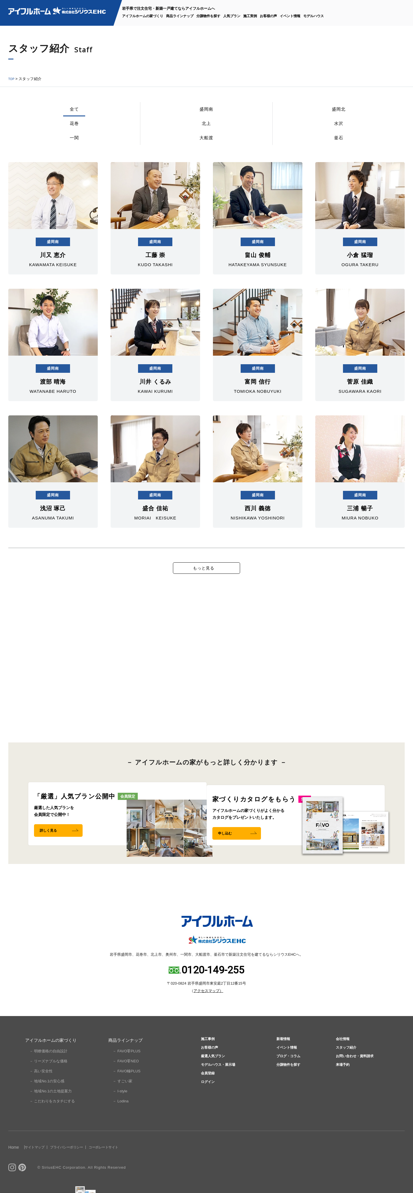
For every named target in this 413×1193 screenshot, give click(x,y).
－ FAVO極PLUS (126, 1091)
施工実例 (250, 16)
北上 (206, 113)
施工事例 (206, 1060)
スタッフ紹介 (345, 1071)
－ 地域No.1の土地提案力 (50, 1111)
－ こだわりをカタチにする (52, 1121)
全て (30, 113)
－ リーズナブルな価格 (48, 1081)
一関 (294, 113)
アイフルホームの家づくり (142, 16)
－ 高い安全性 (41, 1091)
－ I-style (120, 1111)
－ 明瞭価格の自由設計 (48, 1071)
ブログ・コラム (288, 1083)
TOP (12, 79)
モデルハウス (313, 16)
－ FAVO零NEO (126, 1081)
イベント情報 (290, 16)
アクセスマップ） (208, 1011)
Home (13, 1167)
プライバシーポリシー (86, 1167)
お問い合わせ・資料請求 (356, 1083)
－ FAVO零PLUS (126, 1071)
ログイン (206, 1117)
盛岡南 (74, 113)
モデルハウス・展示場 (218, 1094)
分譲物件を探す (208, 16)
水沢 (250, 113)
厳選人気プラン (212, 1083)
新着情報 (281, 1060)
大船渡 (338, 113)
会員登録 (206, 1106)
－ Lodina (121, 1121)
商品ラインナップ (179, 16)
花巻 (162, 113)
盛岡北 (118, 113)
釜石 (382, 113)
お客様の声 (268, 16)
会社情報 (341, 1060)
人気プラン (231, 16)
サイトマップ (42, 1167)
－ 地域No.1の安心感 (46, 1101)
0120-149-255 (212, 990)
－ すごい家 (122, 1101)
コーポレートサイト (135, 1167)
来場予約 (341, 1094)
